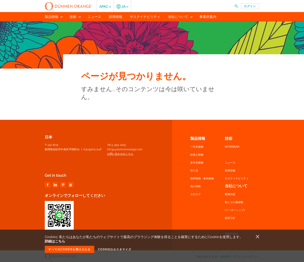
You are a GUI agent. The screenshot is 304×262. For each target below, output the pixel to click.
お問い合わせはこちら (120, 153)
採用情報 (230, 170)
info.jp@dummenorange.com (124, 149)
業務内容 (230, 194)
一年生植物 (196, 146)
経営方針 (230, 217)
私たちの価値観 (234, 202)
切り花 (194, 170)
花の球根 (195, 186)
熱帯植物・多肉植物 (202, 178)
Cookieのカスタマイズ (114, 249)
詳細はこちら (55, 241)
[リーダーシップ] (235, 210)
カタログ (195, 194)
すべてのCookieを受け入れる (69, 249)
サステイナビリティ (237, 178)
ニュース (230, 162)
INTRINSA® (232, 146)
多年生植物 (196, 162)
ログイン (250, 6)
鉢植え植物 (196, 154)
